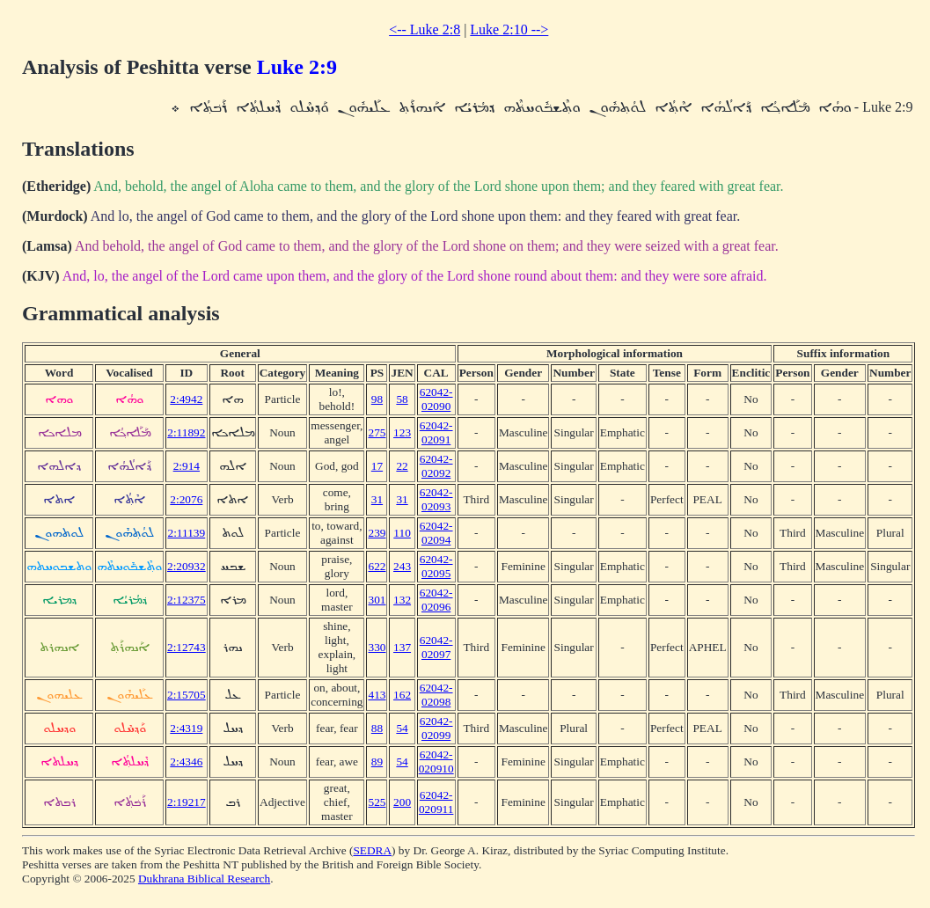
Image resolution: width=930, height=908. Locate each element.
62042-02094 (436, 532)
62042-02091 (436, 432)
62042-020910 (436, 761)
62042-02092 (436, 466)
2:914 (186, 465)
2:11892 (186, 432)
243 (402, 566)
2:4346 (186, 761)
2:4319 (186, 728)
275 (376, 432)
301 (376, 599)
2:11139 (186, 532)
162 (402, 694)
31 (377, 499)
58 (401, 399)
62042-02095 (436, 566)
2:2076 (186, 499)
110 (402, 532)
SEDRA (372, 850)
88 (377, 728)
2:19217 (186, 802)
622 (376, 566)
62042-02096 (436, 599)
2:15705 (186, 694)
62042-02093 (436, 499)
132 (402, 599)
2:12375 (186, 599)
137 (402, 647)
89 (377, 761)
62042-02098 (436, 694)
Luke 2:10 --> (509, 29)
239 (376, 532)
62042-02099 (436, 728)
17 (377, 465)
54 (401, 728)
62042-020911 (436, 802)
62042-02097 (436, 647)
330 (376, 647)
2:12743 (186, 647)
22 (401, 465)
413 (376, 694)
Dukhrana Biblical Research (204, 878)
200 (402, 802)
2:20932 (186, 566)
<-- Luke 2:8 (424, 29)
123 (402, 432)
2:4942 (186, 399)
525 (376, 802)
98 (377, 399)
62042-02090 (436, 399)
